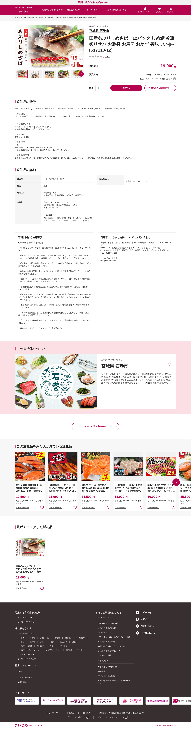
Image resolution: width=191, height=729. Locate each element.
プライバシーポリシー (76, 717)
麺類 (53, 642)
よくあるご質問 (104, 655)
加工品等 (63, 642)
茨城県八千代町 (55, 508)
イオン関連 (22, 682)
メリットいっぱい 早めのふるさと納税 (114, 637)
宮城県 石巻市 (99, 31)
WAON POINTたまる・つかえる (111, 646)
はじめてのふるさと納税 (108, 623)
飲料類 (32, 642)
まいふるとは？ (104, 632)
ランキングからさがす (27, 654)
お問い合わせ (145, 626)
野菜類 (68, 638)
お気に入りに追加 (170, 364)
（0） (107, 57)
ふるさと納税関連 (25, 677)
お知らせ (143, 619)
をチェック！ (94, 2)
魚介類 (32, 638)
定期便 (69, 650)
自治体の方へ (145, 633)
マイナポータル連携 (106, 676)
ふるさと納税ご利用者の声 (109, 651)
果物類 (57, 638)
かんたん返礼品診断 (106, 641)
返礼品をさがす (73, 10)
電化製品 (40, 646)
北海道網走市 (120, 508)
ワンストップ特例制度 (107, 667)
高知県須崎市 (153, 508)
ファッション (63, 646)
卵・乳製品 (80, 638)
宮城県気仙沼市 (22, 508)
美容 (51, 646)
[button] (81, 74)
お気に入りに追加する (158, 88)
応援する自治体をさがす (52, 10)
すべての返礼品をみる (95, 426)
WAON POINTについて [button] (174, 78)
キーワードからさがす (27, 622)
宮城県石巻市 (21, 588)
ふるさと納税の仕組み (107, 628)
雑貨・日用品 (26, 646)
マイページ (144, 612)
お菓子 (43, 642)
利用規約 (86, 713)
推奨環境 (70, 713)
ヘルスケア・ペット (52, 650)
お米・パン (44, 638)
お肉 (23, 638)
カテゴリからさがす (26, 633)
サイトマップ (52, 713)
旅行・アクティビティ (30, 650)
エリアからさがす (25, 617)
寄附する (126, 88)
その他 (79, 650)
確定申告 (102, 671)
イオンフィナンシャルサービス (111, 717)
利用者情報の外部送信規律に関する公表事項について (121, 713)
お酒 (23, 642)
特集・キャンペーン (93, 10)
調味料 (74, 642)
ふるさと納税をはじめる (116, 10)
